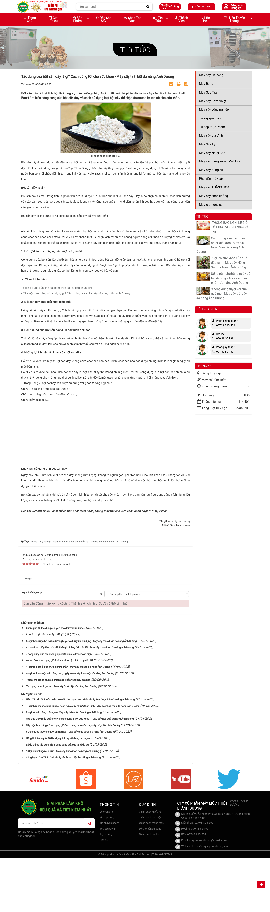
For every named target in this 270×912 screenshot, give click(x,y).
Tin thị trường (107, 871)
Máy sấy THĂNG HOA (214, 187)
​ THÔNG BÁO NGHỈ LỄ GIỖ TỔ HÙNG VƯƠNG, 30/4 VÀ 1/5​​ (229, 227)
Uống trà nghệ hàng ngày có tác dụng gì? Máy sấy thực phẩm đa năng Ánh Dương (230, 278)
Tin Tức (158, 19)
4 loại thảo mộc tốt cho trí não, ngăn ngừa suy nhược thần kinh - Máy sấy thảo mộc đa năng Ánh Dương (82, 759)
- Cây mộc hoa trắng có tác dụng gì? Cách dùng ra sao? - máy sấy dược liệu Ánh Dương (75, 347)
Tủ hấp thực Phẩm (212, 127)
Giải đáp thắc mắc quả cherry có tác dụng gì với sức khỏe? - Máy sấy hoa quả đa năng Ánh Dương (80, 772)
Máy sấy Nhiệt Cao (212, 153)
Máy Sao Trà (208, 92)
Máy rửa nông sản (211, 204)
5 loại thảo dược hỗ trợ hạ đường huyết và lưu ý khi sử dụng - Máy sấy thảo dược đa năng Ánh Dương (81, 694)
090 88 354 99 (223, 338)
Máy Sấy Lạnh (209, 144)
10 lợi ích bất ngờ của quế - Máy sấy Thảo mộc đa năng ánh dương (62, 804)
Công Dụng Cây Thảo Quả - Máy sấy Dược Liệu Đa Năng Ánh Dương (63, 811)
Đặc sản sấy (103, 19)
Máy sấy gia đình (211, 135)
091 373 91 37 (223, 351)
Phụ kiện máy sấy (211, 179)
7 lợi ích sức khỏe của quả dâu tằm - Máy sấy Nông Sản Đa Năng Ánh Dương (229, 262)
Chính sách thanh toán (151, 876)
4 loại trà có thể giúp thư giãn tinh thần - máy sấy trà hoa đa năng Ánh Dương (68, 720)
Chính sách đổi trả (149, 887)
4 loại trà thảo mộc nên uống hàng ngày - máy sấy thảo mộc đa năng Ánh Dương (70, 727)
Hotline (220, 334)
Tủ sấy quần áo (210, 118)
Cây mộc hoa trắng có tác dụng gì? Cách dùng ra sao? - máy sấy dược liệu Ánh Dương (73, 779)
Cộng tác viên (201, 6)
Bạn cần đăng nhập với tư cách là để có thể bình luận (76, 657)
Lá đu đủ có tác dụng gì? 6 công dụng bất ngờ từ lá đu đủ (57, 798)
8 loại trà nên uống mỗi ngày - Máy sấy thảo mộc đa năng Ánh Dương (64, 766)
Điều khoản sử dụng (150, 882)
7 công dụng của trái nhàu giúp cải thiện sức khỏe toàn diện (59, 707)
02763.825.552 (223, 325)
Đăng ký (236, 8)
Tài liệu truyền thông (234, 19)
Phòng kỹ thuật (225, 347)
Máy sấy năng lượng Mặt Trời (219, 161)
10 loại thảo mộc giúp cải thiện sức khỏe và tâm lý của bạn (58, 733)
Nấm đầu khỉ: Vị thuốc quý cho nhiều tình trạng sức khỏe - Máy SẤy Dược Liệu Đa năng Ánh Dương (80, 753)
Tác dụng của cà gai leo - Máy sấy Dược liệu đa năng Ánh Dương (61, 740)
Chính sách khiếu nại (150, 865)
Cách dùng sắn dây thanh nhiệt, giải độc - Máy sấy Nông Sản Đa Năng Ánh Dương (221, 245)
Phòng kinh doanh (227, 320)
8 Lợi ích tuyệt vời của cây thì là (43, 688)
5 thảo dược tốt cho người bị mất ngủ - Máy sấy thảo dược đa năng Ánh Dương (69, 785)
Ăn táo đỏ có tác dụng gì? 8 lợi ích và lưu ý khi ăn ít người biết (59, 714)
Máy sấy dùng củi (211, 170)
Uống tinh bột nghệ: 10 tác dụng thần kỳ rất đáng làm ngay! (58, 792)
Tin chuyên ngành (109, 876)
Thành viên (181, 19)
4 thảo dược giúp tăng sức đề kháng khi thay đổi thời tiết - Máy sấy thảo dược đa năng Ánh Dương (80, 701)
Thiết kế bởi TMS (162, 907)
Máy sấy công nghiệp (214, 109)
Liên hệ (205, 19)
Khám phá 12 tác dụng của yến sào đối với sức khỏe (55, 681)
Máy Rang (206, 84)
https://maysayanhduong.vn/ (210, 899)
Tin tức (135, 49)
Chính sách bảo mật (150, 871)
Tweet (27, 632)
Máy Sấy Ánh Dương (179, 575)
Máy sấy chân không (213, 196)
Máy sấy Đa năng (211, 75)
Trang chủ (29, 19)
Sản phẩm (77, 19)
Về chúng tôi (106, 865)
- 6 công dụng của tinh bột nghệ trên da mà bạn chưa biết (56, 341)
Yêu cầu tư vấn (108, 882)
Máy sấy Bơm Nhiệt (212, 101)
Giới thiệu (53, 19)
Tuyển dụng (106, 887)
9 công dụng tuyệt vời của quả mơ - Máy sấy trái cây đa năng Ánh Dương (221, 293)
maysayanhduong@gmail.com (208, 893)
